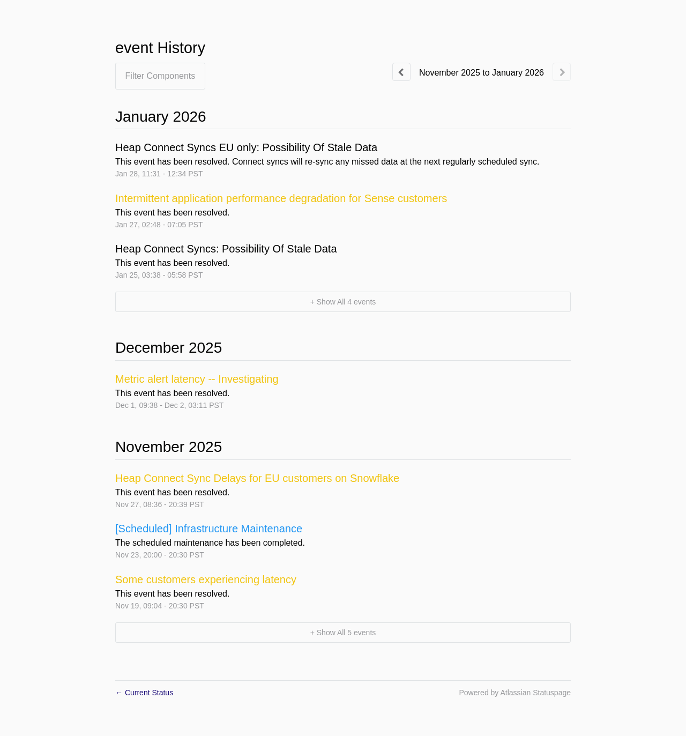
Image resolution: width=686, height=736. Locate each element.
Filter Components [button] (160, 75)
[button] (343, 302)
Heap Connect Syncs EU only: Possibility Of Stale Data (246, 147)
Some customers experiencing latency (205, 579)
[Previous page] (401, 72)
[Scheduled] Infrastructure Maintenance (208, 528)
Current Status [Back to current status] (144, 692)
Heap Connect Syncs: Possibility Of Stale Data (226, 249)
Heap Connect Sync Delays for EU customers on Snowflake (257, 478)
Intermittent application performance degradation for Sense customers (281, 198)
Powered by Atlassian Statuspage (515, 692)
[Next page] (562, 72)
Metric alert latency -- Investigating (197, 379)
